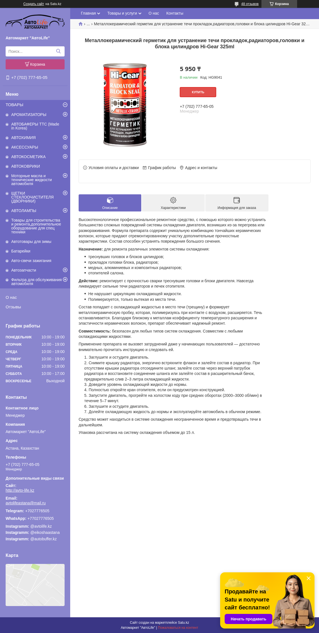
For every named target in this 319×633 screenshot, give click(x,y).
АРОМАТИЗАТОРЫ (28, 114)
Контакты (174, 13)
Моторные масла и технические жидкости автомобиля (31, 180)
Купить (198, 92)
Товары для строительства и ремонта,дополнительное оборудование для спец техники (36, 226)
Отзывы (13, 306)
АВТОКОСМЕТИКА (28, 156)
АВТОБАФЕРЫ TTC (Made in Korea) (35, 126)
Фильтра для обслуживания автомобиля (36, 281)
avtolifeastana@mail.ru (26, 503)
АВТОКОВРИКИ (25, 166)
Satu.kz (183, 623)
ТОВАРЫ (14, 104)
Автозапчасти (23, 270)
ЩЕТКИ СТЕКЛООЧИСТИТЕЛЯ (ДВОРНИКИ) (32, 197)
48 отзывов (250, 4)
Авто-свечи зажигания (31, 260)
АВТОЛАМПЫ (23, 210)
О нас (11, 297)
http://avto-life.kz (20, 490)
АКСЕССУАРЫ (24, 147)
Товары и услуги (122, 13)
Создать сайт (33, 4)
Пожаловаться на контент (178, 628)
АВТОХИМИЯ (23, 137)
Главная (88, 13)
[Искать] (58, 51)
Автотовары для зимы (31, 241)
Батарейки (20, 251)
